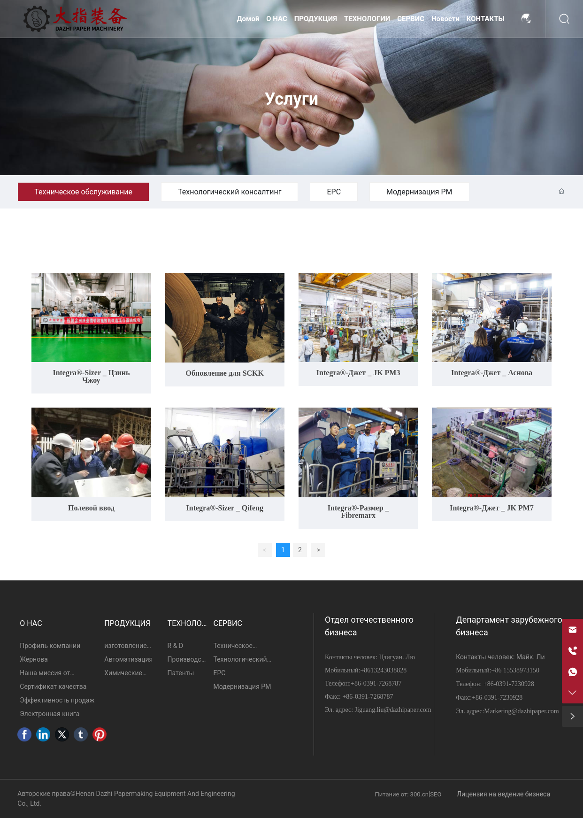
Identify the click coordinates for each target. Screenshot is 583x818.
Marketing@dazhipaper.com (521, 711)
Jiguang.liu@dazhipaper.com (393, 709)
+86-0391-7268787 (376, 683)
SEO (435, 794)
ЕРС (334, 191)
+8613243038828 (383, 670)
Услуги (291, 99)
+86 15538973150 (515, 670)
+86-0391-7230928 (508, 683)
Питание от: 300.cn (402, 794)
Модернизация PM (419, 191)
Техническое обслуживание (83, 191)
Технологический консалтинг (229, 191)
